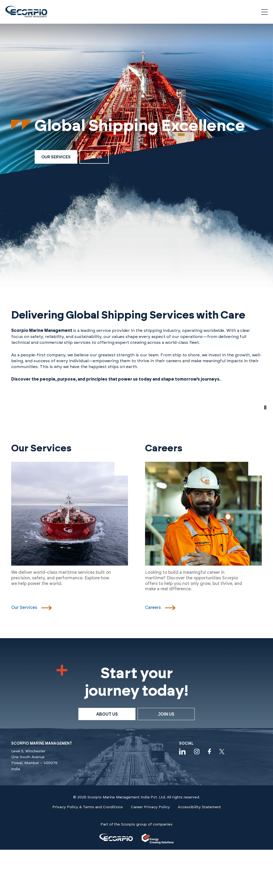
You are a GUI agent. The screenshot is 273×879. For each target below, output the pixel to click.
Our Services (56, 157)
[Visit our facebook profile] (209, 751)
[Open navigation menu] (264, 12)
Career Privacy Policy (150, 807)
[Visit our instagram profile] (197, 751)
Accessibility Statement (199, 807)
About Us (107, 714)
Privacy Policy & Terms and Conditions (87, 807)
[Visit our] (116, 838)
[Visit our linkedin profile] (182, 751)
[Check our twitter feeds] (221, 751)
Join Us (94, 157)
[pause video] (265, 408)
